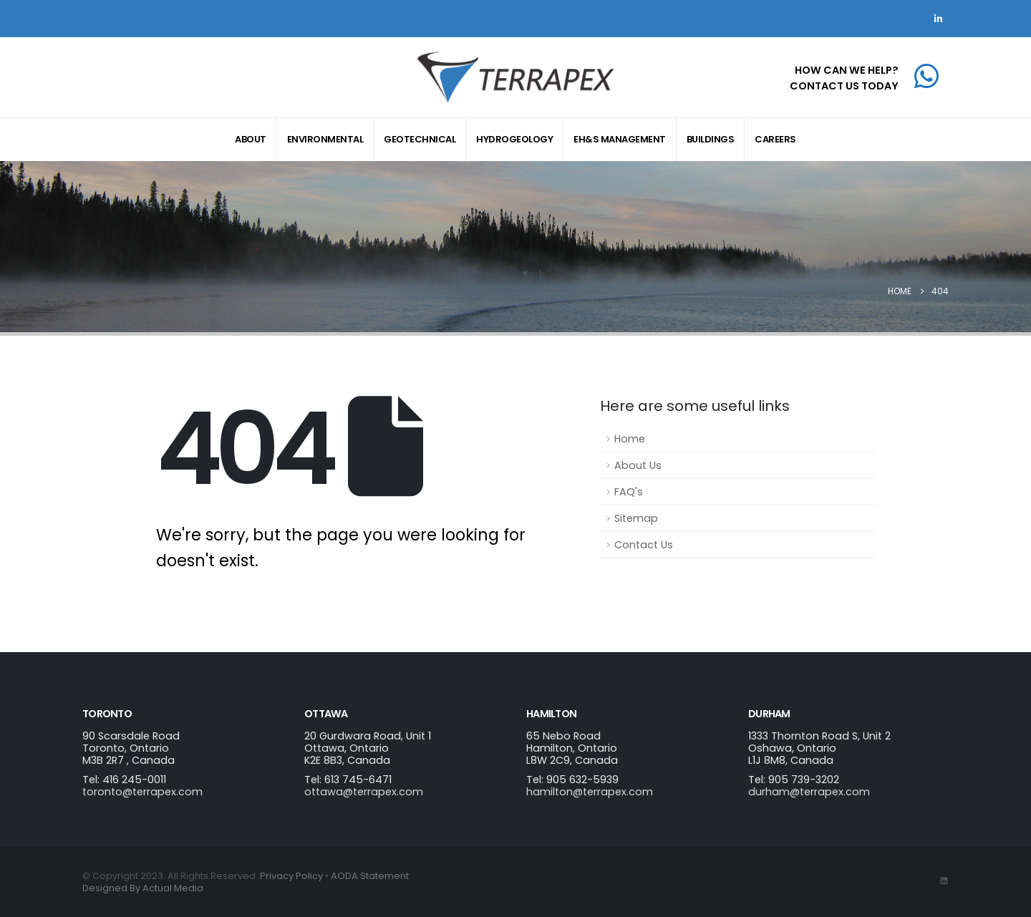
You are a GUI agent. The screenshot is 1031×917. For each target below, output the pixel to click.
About (250, 139)
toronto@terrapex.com (142, 792)
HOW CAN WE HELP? (847, 70)
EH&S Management (619, 139)
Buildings (711, 139)
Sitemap (636, 518)
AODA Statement (370, 876)
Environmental (325, 139)
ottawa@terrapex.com (363, 792)
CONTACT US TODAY (844, 86)
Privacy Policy (291, 876)
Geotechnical (419, 139)
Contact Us (643, 545)
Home (629, 439)
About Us (638, 465)
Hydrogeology (514, 139)
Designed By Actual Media (142, 888)
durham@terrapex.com (809, 792)
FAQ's (628, 492)
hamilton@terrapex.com (589, 792)
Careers (775, 139)
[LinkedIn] (938, 19)
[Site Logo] (515, 77)
